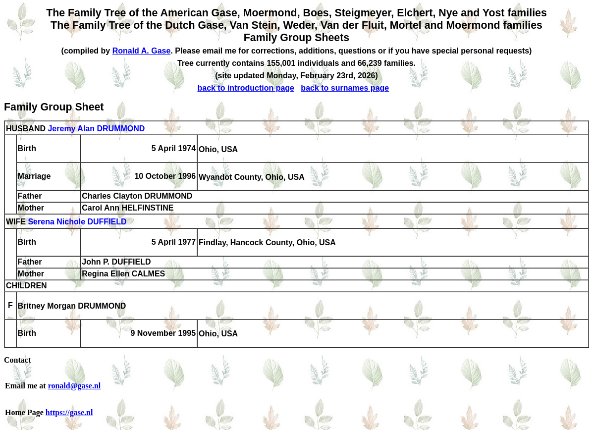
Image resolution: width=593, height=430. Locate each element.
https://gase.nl (69, 412)
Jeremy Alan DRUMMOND (96, 128)
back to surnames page (345, 88)
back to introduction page (245, 88)
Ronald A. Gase (141, 51)
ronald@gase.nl (74, 385)
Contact (17, 360)
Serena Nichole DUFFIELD (77, 222)
